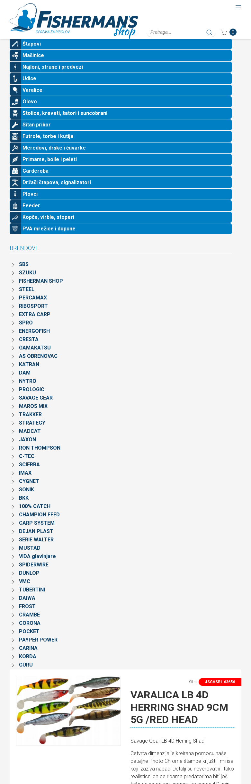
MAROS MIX (33, 416)
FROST (27, 617)
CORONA (29, 633)
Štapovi (31, 54)
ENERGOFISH (34, 341)
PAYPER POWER (38, 650)
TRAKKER (30, 425)
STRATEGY (32, 433)
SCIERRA (29, 475)
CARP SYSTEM (37, 533)
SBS (24, 274)
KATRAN (29, 375)
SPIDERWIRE (34, 575)
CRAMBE (29, 625)
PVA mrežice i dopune (49, 239)
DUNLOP (29, 583)
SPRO (26, 333)
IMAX (25, 483)
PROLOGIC (31, 400)
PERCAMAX (33, 308)
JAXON (27, 450)
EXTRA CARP (34, 325)
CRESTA (29, 350)
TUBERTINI (32, 600)
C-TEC (26, 466)
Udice (29, 89)
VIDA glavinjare (37, 567)
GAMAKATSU (35, 358)
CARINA (28, 658)
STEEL (26, 300)
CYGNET (29, 491)
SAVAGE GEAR (36, 408)
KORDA (27, 667)
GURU (26, 675)
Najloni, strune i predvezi (52, 77)
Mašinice (33, 66)
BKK (24, 508)
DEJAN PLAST (36, 541)
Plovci (30, 204)
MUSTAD (29, 558)
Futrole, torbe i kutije (48, 146)
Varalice (32, 100)
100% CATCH (34, 516)
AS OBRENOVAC (38, 366)
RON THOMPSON (39, 458)
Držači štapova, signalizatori (56, 193)
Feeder (31, 216)
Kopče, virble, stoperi (48, 227)
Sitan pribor (36, 135)
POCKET (29, 642)
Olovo (29, 112)
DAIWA (27, 608)
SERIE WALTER (36, 550)
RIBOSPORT (33, 316)
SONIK (26, 500)
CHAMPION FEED (39, 525)
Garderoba (35, 181)
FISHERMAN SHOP (41, 291)
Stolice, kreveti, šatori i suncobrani (64, 123)
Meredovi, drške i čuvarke (54, 158)
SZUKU (27, 283)
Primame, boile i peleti (49, 170)
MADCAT (30, 441)
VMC (24, 592)
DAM (25, 383)
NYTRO (27, 391)
